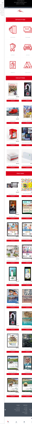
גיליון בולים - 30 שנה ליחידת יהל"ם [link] (23, 98)
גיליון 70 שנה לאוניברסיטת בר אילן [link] (8, 283)
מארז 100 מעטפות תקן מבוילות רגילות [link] (23, 165)
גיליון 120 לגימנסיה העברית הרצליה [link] (23, 283)
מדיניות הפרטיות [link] (20, 412)
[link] (28, 422)
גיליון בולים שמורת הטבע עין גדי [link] (8, 394)
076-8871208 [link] (28, 412)
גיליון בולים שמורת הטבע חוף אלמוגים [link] (23, 394)
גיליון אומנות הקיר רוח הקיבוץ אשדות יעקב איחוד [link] (24, 305)
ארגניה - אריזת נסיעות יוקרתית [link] (8, 194)
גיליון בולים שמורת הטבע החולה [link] (8, 372)
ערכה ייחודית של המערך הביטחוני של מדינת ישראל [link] (24, 143)
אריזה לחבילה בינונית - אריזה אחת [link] (8, 165)
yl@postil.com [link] (28, 410)
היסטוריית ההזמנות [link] (12, 409)
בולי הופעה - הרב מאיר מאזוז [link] (8, 216)
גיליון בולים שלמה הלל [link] (23, 372)
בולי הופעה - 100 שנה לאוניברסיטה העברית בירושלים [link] (24, 216)
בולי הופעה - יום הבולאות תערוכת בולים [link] (23, 238)
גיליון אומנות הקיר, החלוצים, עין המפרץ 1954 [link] (8, 305)
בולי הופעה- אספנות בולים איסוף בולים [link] (8, 238)
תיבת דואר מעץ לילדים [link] (8, 143)
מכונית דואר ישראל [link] (8, 121)
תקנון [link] (21, 410)
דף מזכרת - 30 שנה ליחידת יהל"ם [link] (8, 98)
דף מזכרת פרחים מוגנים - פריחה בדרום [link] (23, 121)
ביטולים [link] (21, 413)
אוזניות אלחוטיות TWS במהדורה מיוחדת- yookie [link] (24, 194)
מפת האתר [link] (21, 409)
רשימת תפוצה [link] (13, 410)
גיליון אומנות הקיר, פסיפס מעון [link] (23, 327)
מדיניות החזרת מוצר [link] (27, 409)
